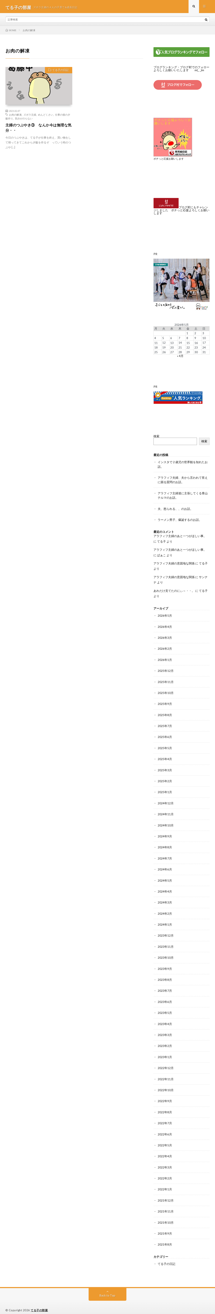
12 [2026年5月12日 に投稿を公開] (164, 343)
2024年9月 (165, 833)
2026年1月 (165, 658)
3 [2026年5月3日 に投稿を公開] (203, 334)
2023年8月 (165, 976)
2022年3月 (165, 1162)
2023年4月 (165, 1020)
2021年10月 (166, 1217)
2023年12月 (166, 932)
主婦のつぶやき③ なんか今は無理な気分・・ (38, 129)
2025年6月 (165, 735)
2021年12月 (166, 1195)
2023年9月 (165, 965)
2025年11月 (166, 680)
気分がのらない (24, 120)
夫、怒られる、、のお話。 (175, 508)
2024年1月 (165, 921)
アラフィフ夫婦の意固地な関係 (174, 562)
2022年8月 (165, 1107)
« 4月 (180, 356)
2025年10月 (166, 691)
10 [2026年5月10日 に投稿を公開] (204, 339)
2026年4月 (165, 625)
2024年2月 (165, 910)
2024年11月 (166, 812)
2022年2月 (165, 1173)
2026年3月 (165, 636)
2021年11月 (166, 1206)
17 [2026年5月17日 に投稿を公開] (204, 343)
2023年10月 (166, 954)
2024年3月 (165, 899)
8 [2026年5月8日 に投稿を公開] (187, 339)
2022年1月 (165, 1184)
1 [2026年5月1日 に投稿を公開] (187, 334)
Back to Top (107, 1289)
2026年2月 (165, 647)
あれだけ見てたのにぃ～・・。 (174, 590)
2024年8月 (165, 844)
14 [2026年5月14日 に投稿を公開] (180, 343)
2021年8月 (165, 1239)
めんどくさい (45, 116)
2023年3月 (165, 1031)
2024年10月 (166, 823)
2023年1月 (165, 1053)
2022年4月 (165, 1151)
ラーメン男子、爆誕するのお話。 (180, 519)
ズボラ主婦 (30, 116)
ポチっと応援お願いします (169, 160)
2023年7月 (165, 987)
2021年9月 (165, 1228)
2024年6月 (165, 866)
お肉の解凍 (15, 116)
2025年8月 (165, 713)
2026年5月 (165, 614)
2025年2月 (165, 779)
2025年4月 (165, 757)
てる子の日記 (60, 72)
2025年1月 (165, 790)
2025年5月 (165, 746)
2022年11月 (166, 1074)
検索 (156, 436)
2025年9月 (165, 702)
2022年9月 (165, 1096)
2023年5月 (165, 1009)
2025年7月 (165, 724)
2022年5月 (165, 1140)
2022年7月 (165, 1118)
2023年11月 (166, 943)
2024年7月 (165, 855)
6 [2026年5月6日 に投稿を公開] (171, 339)
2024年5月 (165, 877)
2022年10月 (166, 1085)
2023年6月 (165, 998)
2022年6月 (165, 1129)
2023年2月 (165, 1042)
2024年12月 (166, 801)
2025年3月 (165, 768)
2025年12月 (166, 669)
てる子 (161, 541)
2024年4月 (165, 888)
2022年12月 (166, 1063)
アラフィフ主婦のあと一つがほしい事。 (179, 535)
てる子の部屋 (39, 1304)
